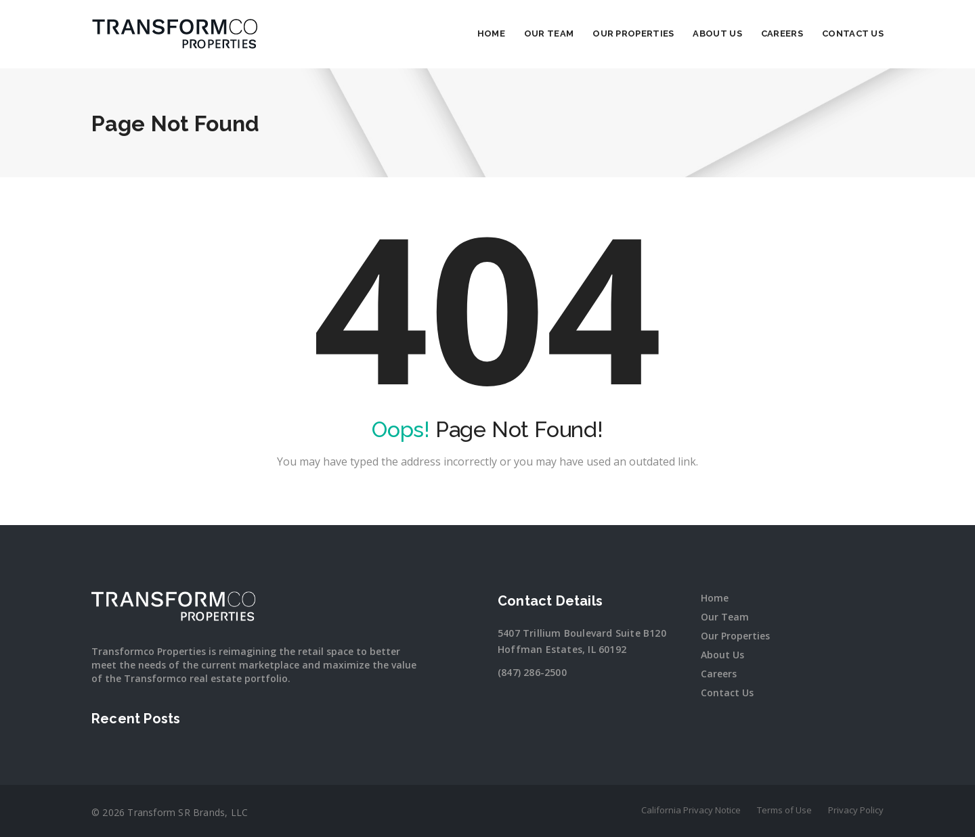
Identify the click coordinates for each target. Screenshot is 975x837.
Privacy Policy (856, 810)
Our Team (548, 33)
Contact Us (853, 33)
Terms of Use (784, 810)
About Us (717, 33)
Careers (782, 33)
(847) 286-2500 (532, 672)
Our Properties (633, 33)
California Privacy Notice (691, 810)
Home (491, 33)
